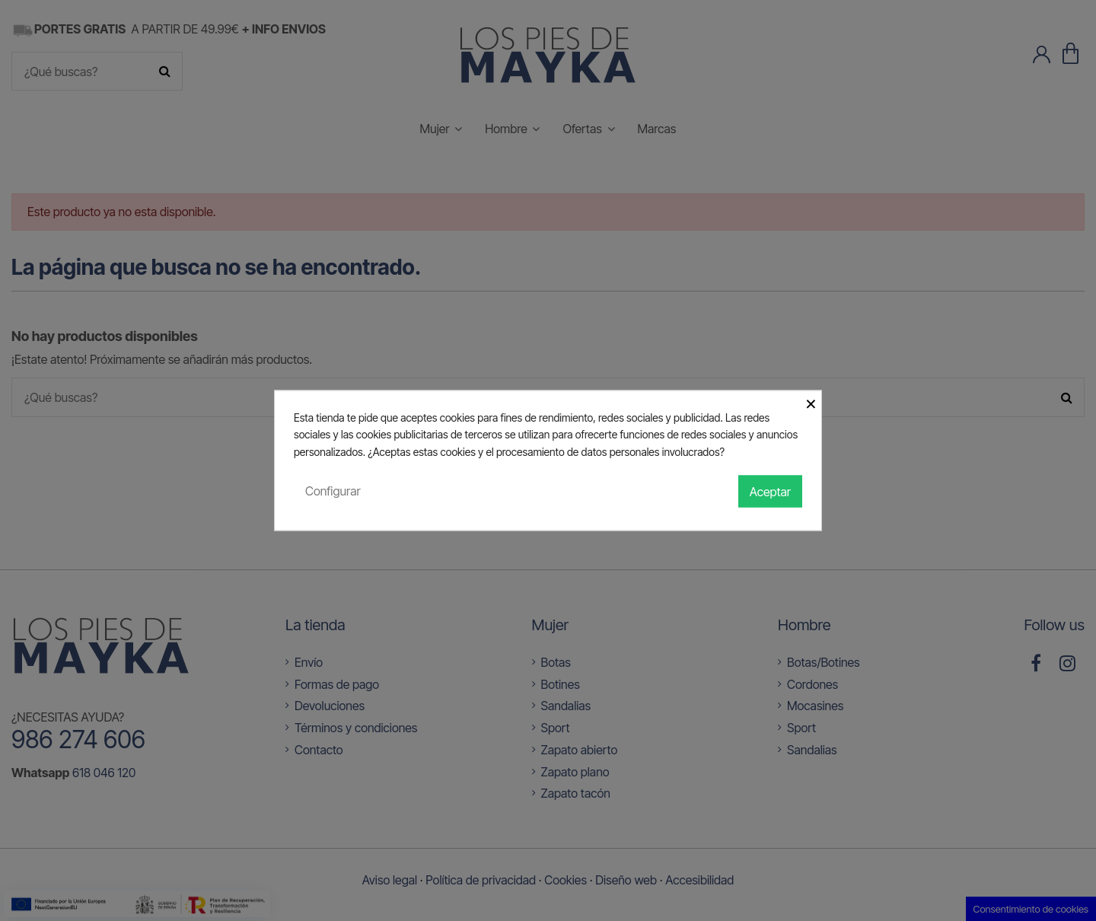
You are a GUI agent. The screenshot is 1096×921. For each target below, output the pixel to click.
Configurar (333, 491)
